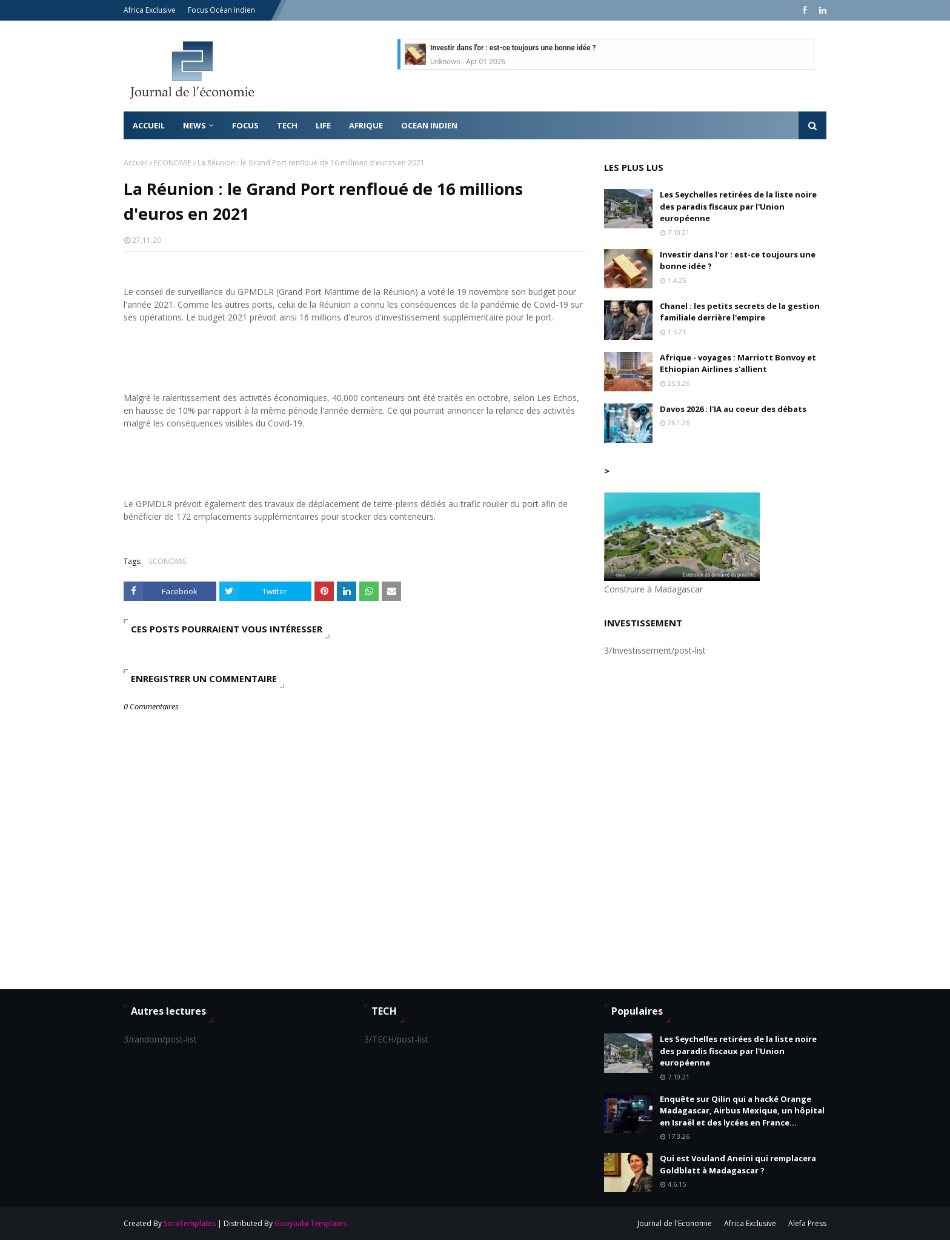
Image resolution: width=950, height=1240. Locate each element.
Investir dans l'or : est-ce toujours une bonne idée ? (513, 48)
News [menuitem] (194, 125)
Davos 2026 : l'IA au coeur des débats (733, 408)
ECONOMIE (172, 162)
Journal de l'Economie (674, 1223)
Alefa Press (807, 1223)
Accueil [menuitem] (149, 125)
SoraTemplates (190, 1223)
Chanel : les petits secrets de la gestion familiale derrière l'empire (740, 311)
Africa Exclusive (150, 10)
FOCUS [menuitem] (245, 125)
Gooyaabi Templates (310, 1223)
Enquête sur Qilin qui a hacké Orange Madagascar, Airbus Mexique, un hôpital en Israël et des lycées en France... (742, 1110)
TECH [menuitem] (287, 125)
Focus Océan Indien (221, 10)
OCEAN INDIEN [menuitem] (429, 125)
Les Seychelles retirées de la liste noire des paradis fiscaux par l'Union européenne (738, 206)
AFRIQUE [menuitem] (366, 125)
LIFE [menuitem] (323, 125)
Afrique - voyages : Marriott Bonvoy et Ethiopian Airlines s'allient (738, 363)
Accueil (136, 162)
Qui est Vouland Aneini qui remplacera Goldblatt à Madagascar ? (738, 1164)
